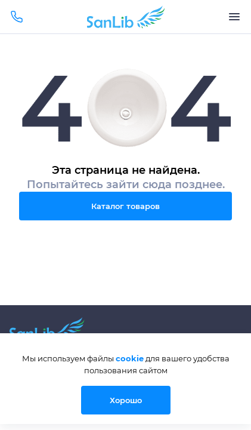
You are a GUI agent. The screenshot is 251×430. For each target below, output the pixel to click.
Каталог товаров (125, 206)
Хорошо (126, 400)
